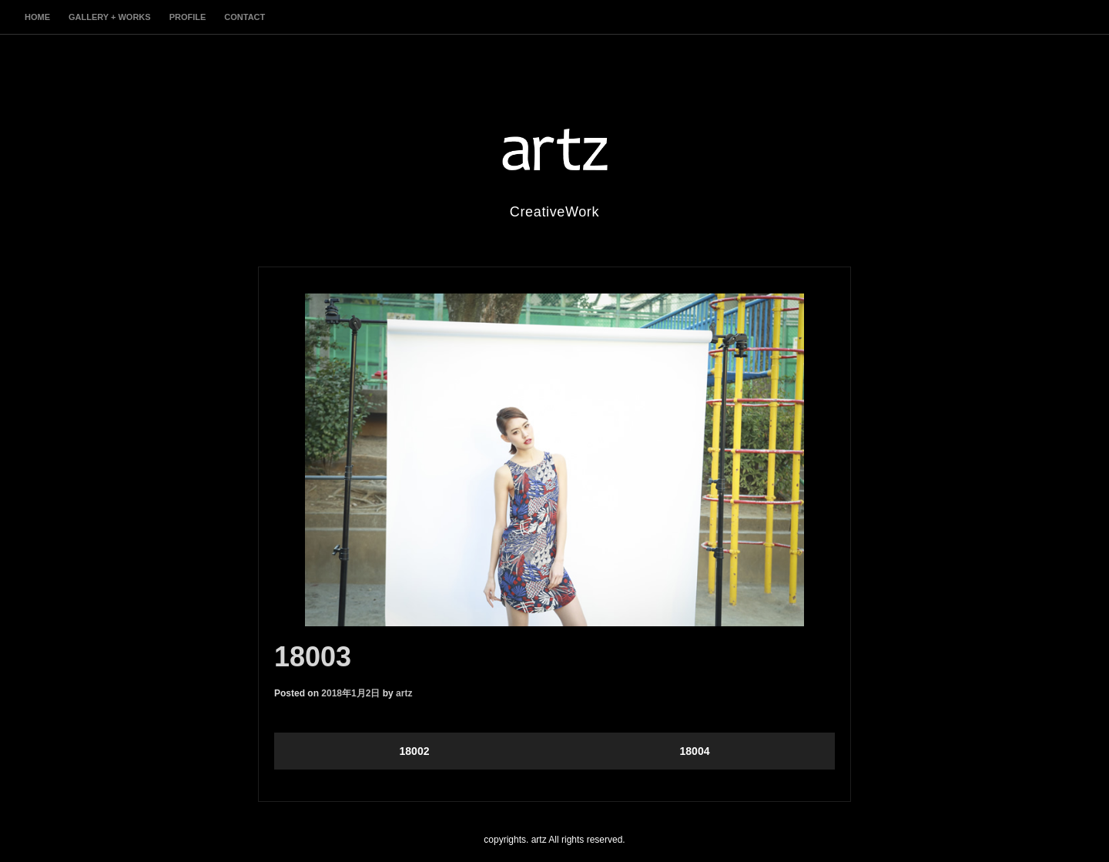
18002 (415, 751)
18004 (695, 751)
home (37, 17)
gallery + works (110, 17)
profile (187, 17)
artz (404, 693)
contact (244, 17)
